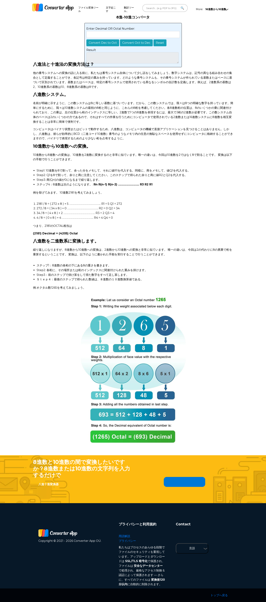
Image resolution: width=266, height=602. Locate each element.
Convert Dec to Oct (103, 42)
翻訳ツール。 (129, 9)
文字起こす (111, 9)
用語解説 (124, 536)
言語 (192, 548)
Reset (160, 42)
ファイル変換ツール (88, 9)
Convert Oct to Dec (136, 42)
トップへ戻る (219, 595)
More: (211, 9)
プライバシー (127, 541)
